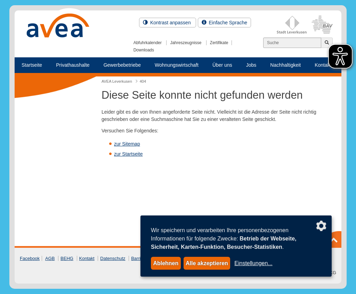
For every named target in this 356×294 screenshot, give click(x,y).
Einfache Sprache (224, 22)
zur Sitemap (127, 144)
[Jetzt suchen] (327, 43)
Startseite (32, 65)
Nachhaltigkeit (285, 65)
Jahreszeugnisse (185, 42)
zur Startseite (128, 154)
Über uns (222, 65)
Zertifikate (219, 42)
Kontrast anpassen (167, 22)
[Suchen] (292, 43)
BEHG (66, 258)
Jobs (251, 65)
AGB (50, 258)
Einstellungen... (253, 263)
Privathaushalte (73, 65)
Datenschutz (112, 258)
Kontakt (87, 258)
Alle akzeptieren (207, 263)
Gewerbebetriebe (122, 65)
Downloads (144, 50)
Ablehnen (165, 263)
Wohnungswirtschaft (177, 65)
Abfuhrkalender (148, 42)
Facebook (30, 258)
